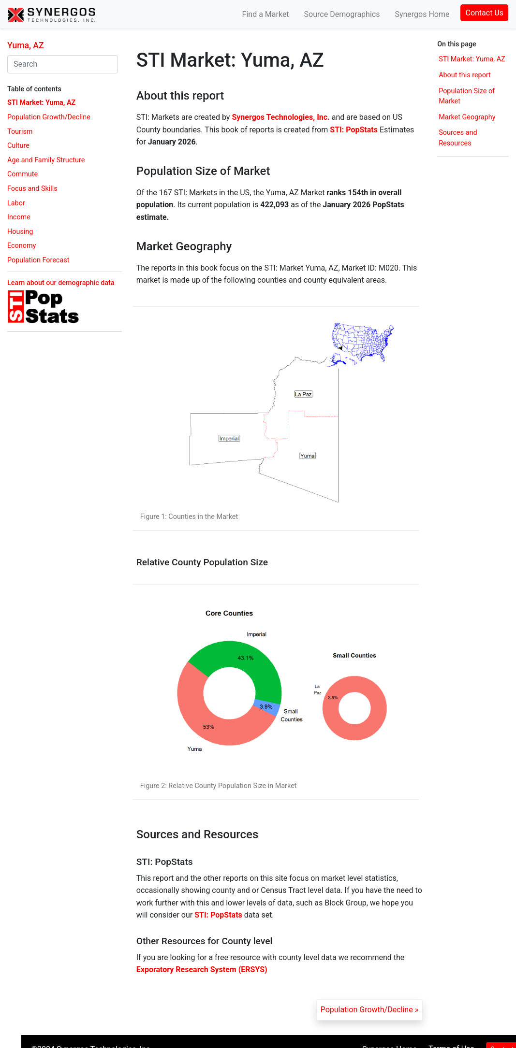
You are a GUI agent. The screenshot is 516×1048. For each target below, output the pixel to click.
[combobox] (62, 64)
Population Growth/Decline (48, 117)
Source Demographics (342, 14)
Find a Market (265, 14)
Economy (21, 246)
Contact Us (484, 12)
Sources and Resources (458, 138)
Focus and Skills (32, 189)
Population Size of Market (467, 96)
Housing (20, 232)
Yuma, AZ (25, 45)
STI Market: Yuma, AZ (41, 103)
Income (18, 217)
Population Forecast (38, 260)
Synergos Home (422, 14)
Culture (18, 146)
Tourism (19, 132)
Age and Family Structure (46, 160)
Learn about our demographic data (61, 283)
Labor (16, 203)
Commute (22, 174)
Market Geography (467, 117)
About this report (465, 75)
